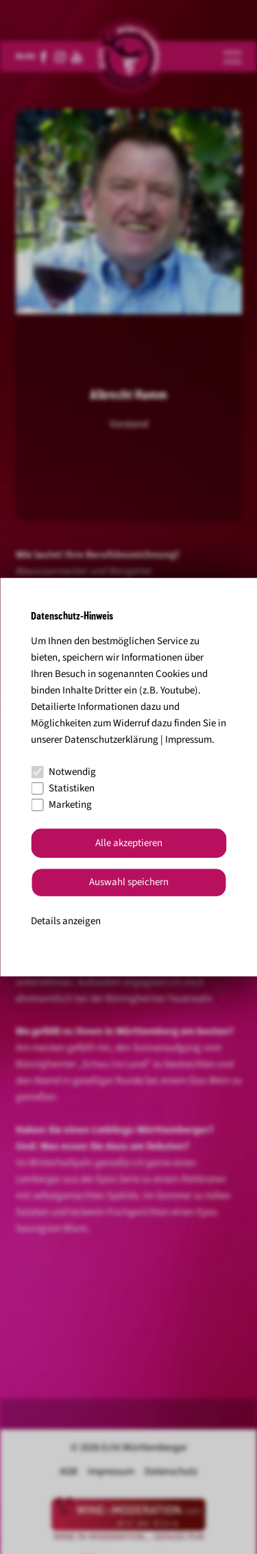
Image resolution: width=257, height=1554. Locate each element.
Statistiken (63, 788)
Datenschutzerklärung (111, 740)
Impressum (188, 740)
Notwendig (63, 772)
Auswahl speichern (129, 883)
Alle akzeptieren (128, 843)
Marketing (61, 805)
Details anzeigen (66, 921)
